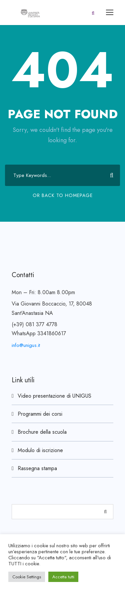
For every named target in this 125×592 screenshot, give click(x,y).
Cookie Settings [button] (26, 577)
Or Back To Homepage (63, 195)
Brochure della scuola (42, 432)
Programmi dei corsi (40, 414)
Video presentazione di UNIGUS (54, 396)
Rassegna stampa (37, 468)
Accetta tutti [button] (63, 577)
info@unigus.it (26, 345)
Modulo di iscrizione (40, 450)
